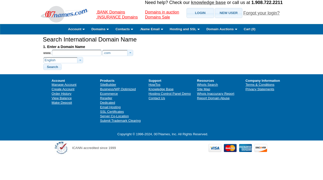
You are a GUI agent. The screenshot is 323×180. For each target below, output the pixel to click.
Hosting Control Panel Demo (169, 94)
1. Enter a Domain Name (64, 47)
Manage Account (64, 84)
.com (107, 53)
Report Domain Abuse (213, 98)
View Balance (62, 98)
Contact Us (156, 98)
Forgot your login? (261, 13)
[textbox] (77, 53)
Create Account (63, 89)
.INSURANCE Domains (117, 17)
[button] (200, 13)
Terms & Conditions (259, 84)
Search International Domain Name (90, 39)
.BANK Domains (110, 12)
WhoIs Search (207, 84)
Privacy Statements (259, 89)
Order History (61, 94)
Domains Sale (157, 17)
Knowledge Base (161, 89)
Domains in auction (162, 12)
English (50, 60)
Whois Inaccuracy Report (215, 94)
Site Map (203, 89)
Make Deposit (62, 102)
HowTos (154, 84)
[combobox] (117, 53)
